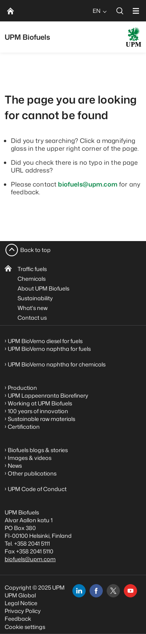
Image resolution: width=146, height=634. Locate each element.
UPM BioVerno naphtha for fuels (49, 349)
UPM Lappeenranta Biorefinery (48, 395)
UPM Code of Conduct (37, 489)
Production (22, 388)
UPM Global (20, 595)
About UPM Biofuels (43, 288)
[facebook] (96, 590)
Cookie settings (25, 627)
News (15, 465)
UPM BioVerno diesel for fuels (45, 341)
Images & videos (29, 458)
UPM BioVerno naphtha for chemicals (57, 364)
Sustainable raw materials (41, 419)
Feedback (18, 619)
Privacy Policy (23, 611)
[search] (119, 10)
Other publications (32, 473)
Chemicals (32, 279)
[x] (113, 590)
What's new (32, 308)
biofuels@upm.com (88, 184)
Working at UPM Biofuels (40, 403)
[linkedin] (79, 590)
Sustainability (35, 298)
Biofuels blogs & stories (38, 450)
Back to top (35, 250)
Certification (24, 427)
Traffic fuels (32, 269)
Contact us (32, 317)
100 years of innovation (38, 411)
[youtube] (130, 590)
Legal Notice (21, 603)
